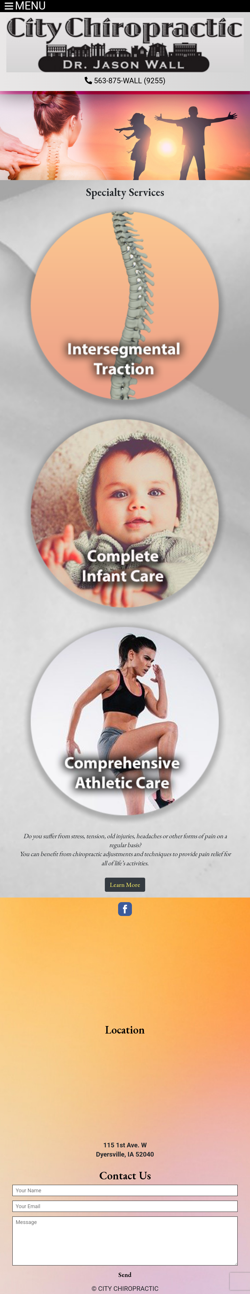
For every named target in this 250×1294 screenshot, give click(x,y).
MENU (30, 6)
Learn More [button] (125, 885)
